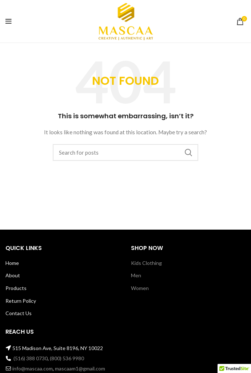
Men (136, 275)
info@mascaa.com (32, 368)
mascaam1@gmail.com (80, 368)
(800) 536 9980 (67, 358)
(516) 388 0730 (30, 358)
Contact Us (18, 313)
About (12, 275)
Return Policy (20, 301)
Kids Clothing (146, 263)
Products (16, 288)
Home (12, 263)
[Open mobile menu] (8, 21)
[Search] (125, 152)
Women (140, 288)
